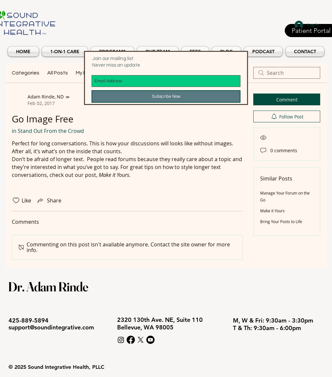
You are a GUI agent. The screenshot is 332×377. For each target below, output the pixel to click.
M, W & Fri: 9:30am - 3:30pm (274, 320)
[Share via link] (48, 200)
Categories (25, 72)
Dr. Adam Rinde (48, 287)
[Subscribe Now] (166, 96)
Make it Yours (272, 210)
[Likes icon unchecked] (16, 200)
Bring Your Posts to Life (281, 221)
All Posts (57, 72)
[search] (286, 73)
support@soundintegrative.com (51, 327)
